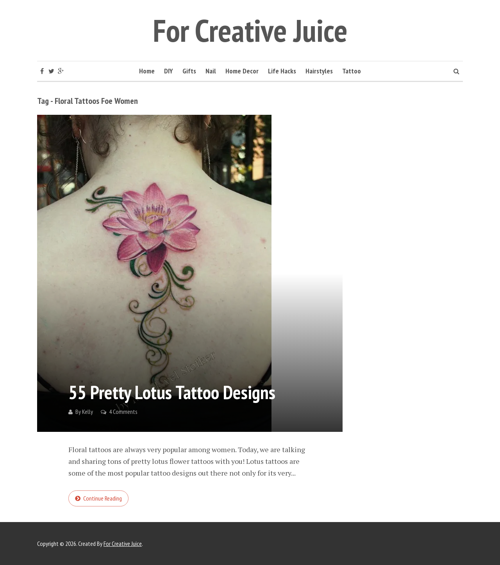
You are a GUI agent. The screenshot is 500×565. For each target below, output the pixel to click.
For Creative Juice (250, 30)
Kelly (87, 411)
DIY (168, 70)
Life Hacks (282, 70)
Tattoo (351, 70)
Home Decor (242, 70)
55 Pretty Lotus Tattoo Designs (171, 392)
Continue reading (102, 498)
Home (147, 70)
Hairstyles (319, 70)
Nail (210, 70)
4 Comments (123, 411)
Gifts (189, 70)
